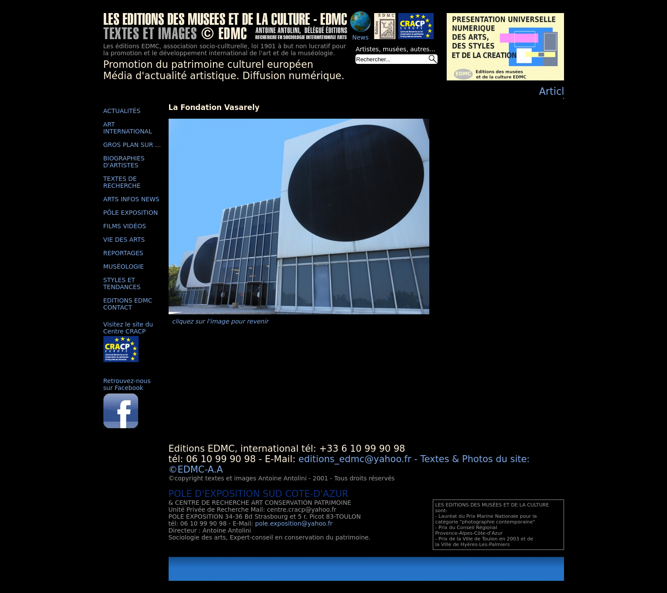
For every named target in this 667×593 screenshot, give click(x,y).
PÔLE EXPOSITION (130, 212)
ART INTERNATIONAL (127, 128)
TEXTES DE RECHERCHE (122, 182)
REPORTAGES (123, 253)
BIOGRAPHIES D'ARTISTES (124, 162)
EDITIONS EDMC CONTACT (128, 304)
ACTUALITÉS (122, 110)
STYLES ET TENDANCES (122, 283)
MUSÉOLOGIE (123, 266)
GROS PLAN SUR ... (132, 144)
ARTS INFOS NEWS (131, 199)
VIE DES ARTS (124, 239)
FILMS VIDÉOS (124, 226)
